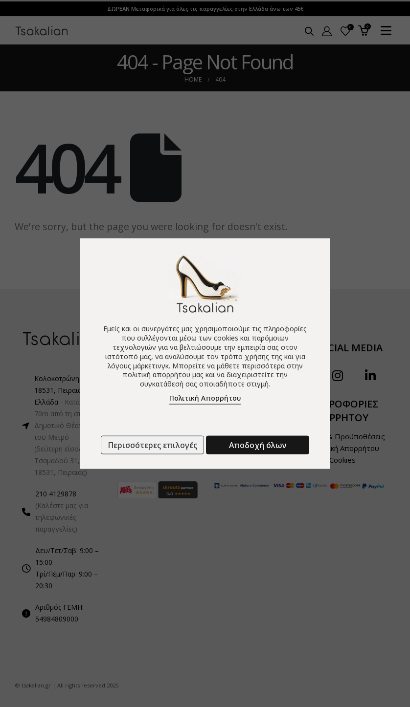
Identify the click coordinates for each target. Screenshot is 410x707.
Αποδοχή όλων (257, 445)
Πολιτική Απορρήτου (205, 398)
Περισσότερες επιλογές (152, 445)
